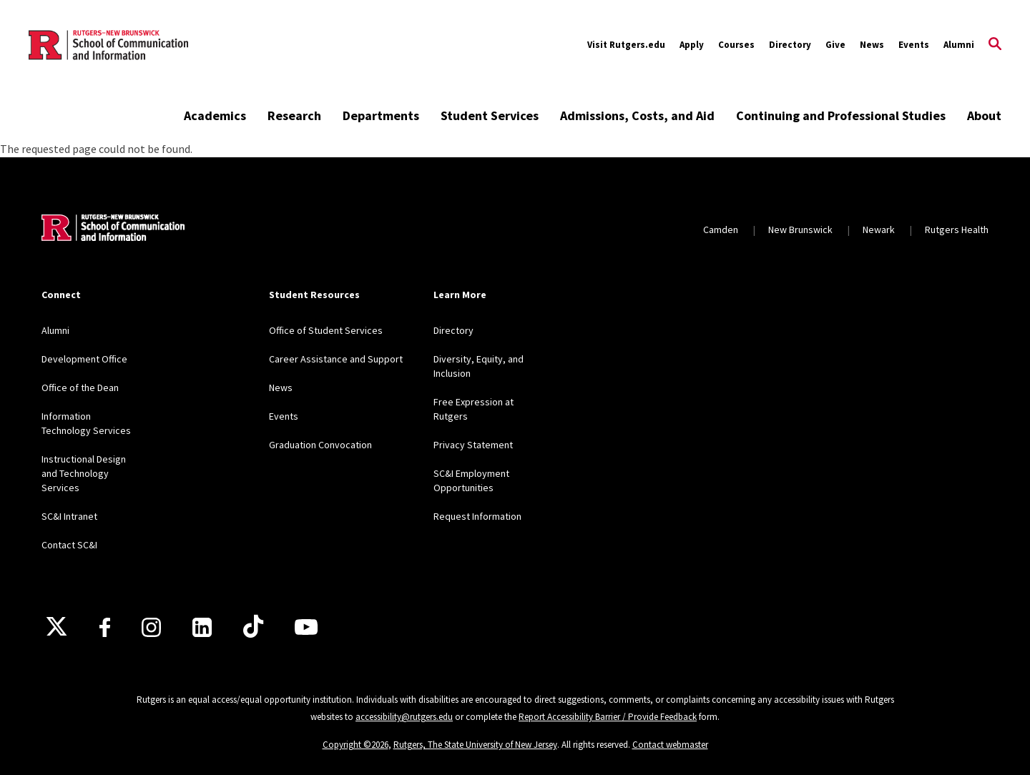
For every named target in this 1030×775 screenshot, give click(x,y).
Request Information (477, 516)
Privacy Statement (473, 444)
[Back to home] (113, 229)
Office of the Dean (80, 387)
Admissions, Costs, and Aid (637, 115)
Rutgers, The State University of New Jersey (475, 745)
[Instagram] (151, 627)
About (984, 115)
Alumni (958, 45)
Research (294, 115)
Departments (381, 115)
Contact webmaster (670, 745)
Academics (215, 115)
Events (913, 45)
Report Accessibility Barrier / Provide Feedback (608, 717)
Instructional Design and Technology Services (83, 473)
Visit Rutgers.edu (626, 45)
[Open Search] (995, 45)
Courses (736, 45)
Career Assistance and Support (336, 358)
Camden (720, 229)
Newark (879, 229)
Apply (692, 45)
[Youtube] (306, 627)
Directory (790, 45)
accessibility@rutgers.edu (404, 717)
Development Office (84, 358)
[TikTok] (253, 627)
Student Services (490, 115)
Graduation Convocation (320, 444)
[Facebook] (104, 627)
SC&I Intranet (69, 516)
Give (835, 45)
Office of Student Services (326, 330)
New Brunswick (800, 229)
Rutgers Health (957, 229)
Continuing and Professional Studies (841, 115)
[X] (56, 627)
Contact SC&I (69, 544)
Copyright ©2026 (355, 745)
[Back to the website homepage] (108, 45)
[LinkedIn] (202, 627)
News (872, 45)
